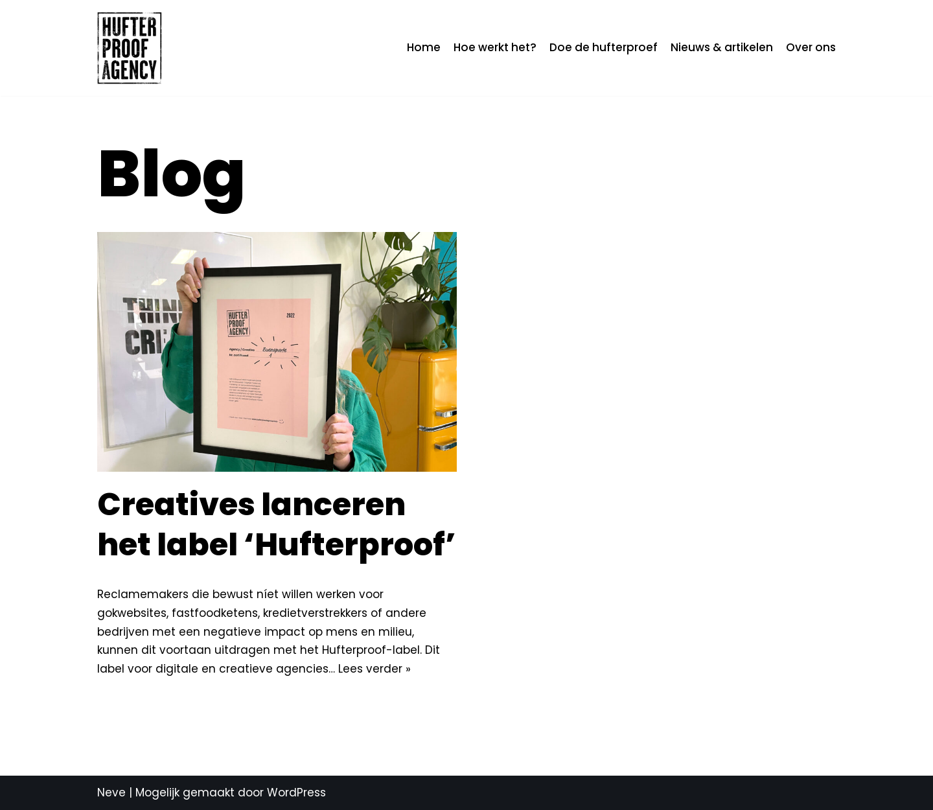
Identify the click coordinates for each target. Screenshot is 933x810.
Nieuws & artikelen (722, 47)
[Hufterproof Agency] (129, 48)
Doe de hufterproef (603, 47)
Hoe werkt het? (495, 47)
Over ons (811, 47)
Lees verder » (374, 669)
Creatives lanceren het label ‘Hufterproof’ (276, 524)
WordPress (296, 792)
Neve (111, 792)
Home (424, 47)
